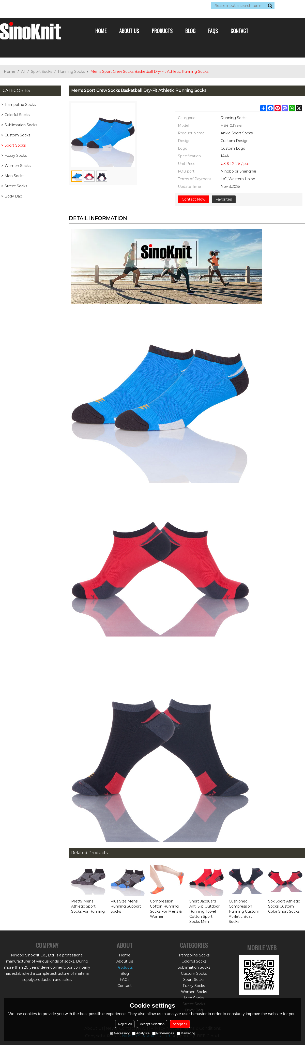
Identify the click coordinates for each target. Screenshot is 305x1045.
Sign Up (47, 5)
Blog (190, 31)
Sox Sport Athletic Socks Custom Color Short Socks (284, 906)
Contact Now (193, 199)
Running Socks (71, 71)
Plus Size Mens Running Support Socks (126, 906)
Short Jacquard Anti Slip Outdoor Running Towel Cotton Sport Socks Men (204, 911)
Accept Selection (152, 1024)
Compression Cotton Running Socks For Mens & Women (166, 909)
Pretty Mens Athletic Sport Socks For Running (88, 906)
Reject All (125, 1024)
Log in (31, 5)
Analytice (141, 1033)
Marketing (186, 1033)
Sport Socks (41, 71)
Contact (239, 31)
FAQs (213, 31)
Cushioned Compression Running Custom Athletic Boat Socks (244, 911)
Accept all (180, 1024)
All (23, 71)
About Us (129, 31)
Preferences (163, 1033)
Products (162, 31)
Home (100, 31)
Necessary (119, 1033)
